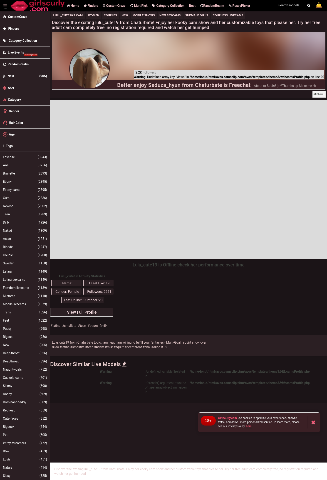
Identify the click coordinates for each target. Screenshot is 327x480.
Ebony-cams (25, 189)
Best (192, 5)
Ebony (25, 181)
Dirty (25, 222)
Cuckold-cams (25, 377)
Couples (110, 15)
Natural (25, 467)
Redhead (25, 410)
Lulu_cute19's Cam (68, 15)
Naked (25, 230)
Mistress (25, 296)
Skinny (25, 386)
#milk (103, 325)
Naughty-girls (25, 369)
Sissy (25, 475)
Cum (25, 198)
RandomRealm (212, 5)
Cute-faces (25, 418)
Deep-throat (25, 353)
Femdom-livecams (25, 288)
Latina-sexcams (25, 279)
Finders (91, 5)
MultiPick (139, 5)
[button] (239, 5)
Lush (25, 459)
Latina (25, 271)
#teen (82, 325)
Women (93, 15)
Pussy (25, 328)
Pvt (25, 435)
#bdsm (93, 325)
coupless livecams (228, 15)
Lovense (25, 157)
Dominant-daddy (25, 402)
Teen (25, 214)
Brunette (25, 173)
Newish (25, 206)
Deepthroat (25, 361)
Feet (25, 320)
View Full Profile (82, 312)
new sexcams (170, 15)
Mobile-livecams (25, 304)
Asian (25, 238)
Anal (25, 165)
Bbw (25, 451)
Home (73, 5)
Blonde (25, 247)
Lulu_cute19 (60, 342)
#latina (55, 325)
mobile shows (144, 15)
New (25, 345)
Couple (25, 255)
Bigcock (25, 426)
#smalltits (69, 325)
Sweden (25, 263)
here (249, 426)
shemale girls (196, 15)
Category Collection (168, 5)
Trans (25, 312)
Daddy (25, 394)
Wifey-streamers (25, 443)
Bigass (25, 337)
